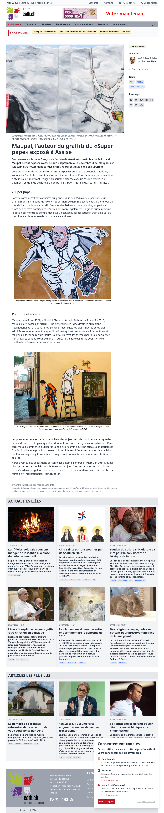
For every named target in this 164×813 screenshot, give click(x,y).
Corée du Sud (75, 580)
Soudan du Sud (140, 580)
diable (62, 757)
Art (131, 82)
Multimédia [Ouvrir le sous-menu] (63, 24)
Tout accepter (106, 801)
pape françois (137, 86)
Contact (91, 784)
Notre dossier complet (77, 31)
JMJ (94, 580)
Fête (10, 575)
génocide (82, 663)
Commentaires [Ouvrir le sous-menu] (84, 24)
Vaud (36, 744)
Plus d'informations (109, 780)
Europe (11, 659)
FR (26, 8)
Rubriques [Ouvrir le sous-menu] (14, 24)
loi (18, 659)
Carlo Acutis (64, 580)
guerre (113, 580)
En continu (31, 24)
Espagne (113, 663)
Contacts (108, 2)
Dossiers (46, 24)
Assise (140, 82)
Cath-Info (93, 2)
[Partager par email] (131, 105)
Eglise (69, 757)
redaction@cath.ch (71, 785)
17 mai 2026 (114, 31)
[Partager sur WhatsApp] (151, 100)
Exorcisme (76, 757)
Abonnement (120, 24)
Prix (130, 580)
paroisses (18, 744)
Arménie (63, 663)
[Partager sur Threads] (146, 100)
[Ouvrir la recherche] (153, 24)
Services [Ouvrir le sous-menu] (103, 24)
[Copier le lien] (136, 105)
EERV (10, 744)
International (137, 46)
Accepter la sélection (146, 801)
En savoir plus (132, 753)
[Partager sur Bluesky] (141, 100)
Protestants (28, 744)
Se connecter (149, 2)
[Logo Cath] (13, 13)
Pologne (17, 575)
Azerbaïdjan (72, 663)
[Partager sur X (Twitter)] (136, 100)
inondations (122, 580)
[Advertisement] (108, 13)
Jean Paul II (86, 580)
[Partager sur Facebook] (131, 100)
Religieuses (123, 663)
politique (24, 659)
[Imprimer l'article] (141, 105)
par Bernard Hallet (147, 61)
